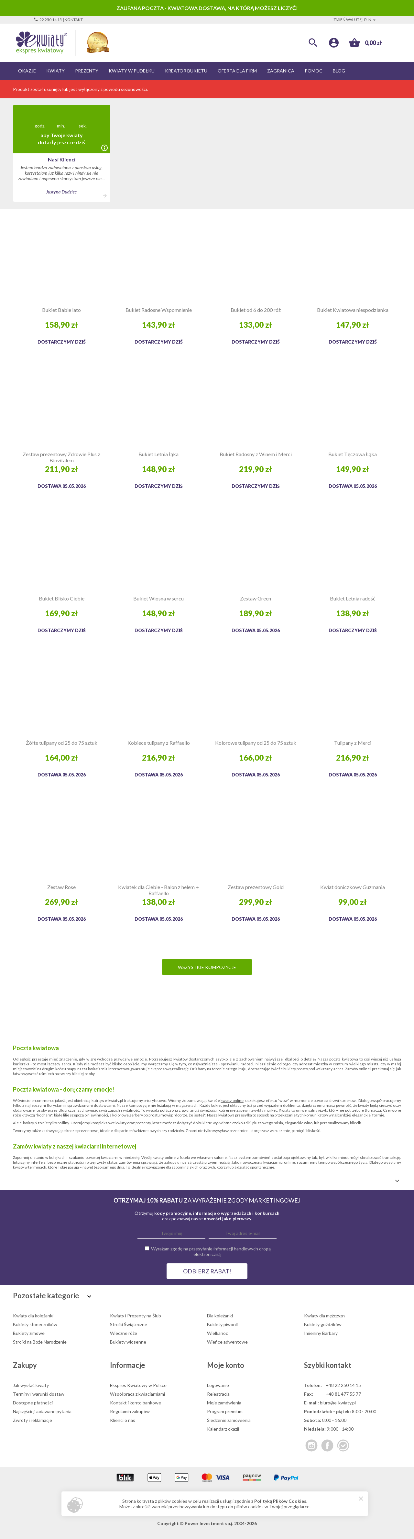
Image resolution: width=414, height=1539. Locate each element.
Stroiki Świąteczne (128, 1324)
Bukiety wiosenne (128, 1342)
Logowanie (218, 1385)
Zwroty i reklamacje (32, 1420)
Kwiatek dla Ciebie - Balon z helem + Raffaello (158, 890)
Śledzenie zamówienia (229, 1420)
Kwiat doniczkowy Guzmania (352, 887)
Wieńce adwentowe (227, 1342)
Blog (339, 70)
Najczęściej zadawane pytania (42, 1411)
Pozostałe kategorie (53, 1295)
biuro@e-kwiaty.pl (338, 1402)
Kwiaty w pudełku (132, 70)
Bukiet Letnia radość (352, 598)
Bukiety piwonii (222, 1324)
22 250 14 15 (48, 19)
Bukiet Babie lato (61, 310)
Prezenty (86, 70)
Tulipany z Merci (352, 743)
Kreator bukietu (186, 70)
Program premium (225, 1411)
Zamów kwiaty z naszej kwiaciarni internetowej (74, 1146)
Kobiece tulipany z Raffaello (158, 743)
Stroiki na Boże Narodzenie (40, 1342)
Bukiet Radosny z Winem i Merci (256, 454)
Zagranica (280, 70)
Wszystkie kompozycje (207, 967)
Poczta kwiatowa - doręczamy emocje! (63, 1089)
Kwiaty (55, 70)
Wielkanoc (217, 1333)
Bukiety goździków (323, 1324)
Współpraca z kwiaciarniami (137, 1394)
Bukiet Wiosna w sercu (158, 598)
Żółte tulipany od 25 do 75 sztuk (61, 743)
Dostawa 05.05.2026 (62, 486)
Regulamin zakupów (130, 1411)
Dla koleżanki (220, 1315)
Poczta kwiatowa (36, 1047)
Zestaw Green (255, 598)
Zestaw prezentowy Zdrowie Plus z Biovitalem (61, 457)
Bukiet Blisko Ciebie (61, 598)
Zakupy (25, 1365)
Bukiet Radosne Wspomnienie (158, 310)
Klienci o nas (122, 1420)
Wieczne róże (123, 1333)
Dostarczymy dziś (62, 342)
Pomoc (313, 70)
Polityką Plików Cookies (280, 1501)
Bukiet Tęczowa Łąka (352, 454)
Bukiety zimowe (29, 1333)
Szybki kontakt (327, 1365)
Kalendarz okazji (223, 1429)
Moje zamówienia (224, 1402)
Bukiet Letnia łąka (158, 454)
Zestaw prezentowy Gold (256, 887)
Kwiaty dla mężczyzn (324, 1315)
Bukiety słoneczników (35, 1324)
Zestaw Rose (61, 887)
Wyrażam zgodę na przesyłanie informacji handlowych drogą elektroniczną (211, 1251)
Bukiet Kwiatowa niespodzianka (352, 310)
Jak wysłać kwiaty (31, 1385)
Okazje (27, 70)
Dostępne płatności (33, 1402)
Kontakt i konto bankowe (135, 1402)
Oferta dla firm (237, 70)
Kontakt (74, 19)
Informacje (127, 1365)
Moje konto (225, 1365)
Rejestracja (218, 1394)
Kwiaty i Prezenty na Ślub (135, 1315)
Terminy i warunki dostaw (38, 1394)
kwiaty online (232, 1100)
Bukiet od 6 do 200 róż (256, 310)
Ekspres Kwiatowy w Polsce (138, 1385)
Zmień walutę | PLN (355, 19)
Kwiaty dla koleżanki (33, 1315)
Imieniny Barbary (321, 1333)
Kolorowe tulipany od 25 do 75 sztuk (255, 743)
